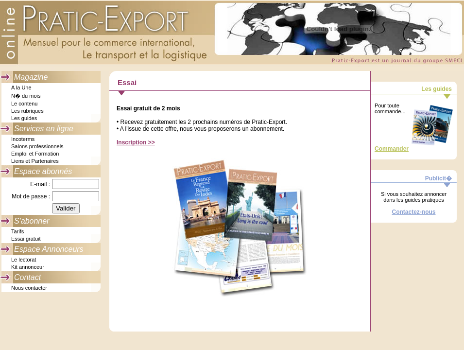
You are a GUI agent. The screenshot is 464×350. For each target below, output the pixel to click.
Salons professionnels (37, 146)
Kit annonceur (27, 267)
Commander (392, 148)
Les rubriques (27, 111)
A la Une (21, 87)
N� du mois (26, 96)
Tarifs (17, 231)
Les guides (24, 118)
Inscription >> (136, 142)
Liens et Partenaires (35, 161)
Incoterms (22, 139)
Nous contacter (29, 288)
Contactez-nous (414, 212)
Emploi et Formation (35, 154)
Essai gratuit (26, 239)
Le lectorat (23, 259)
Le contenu (24, 103)
